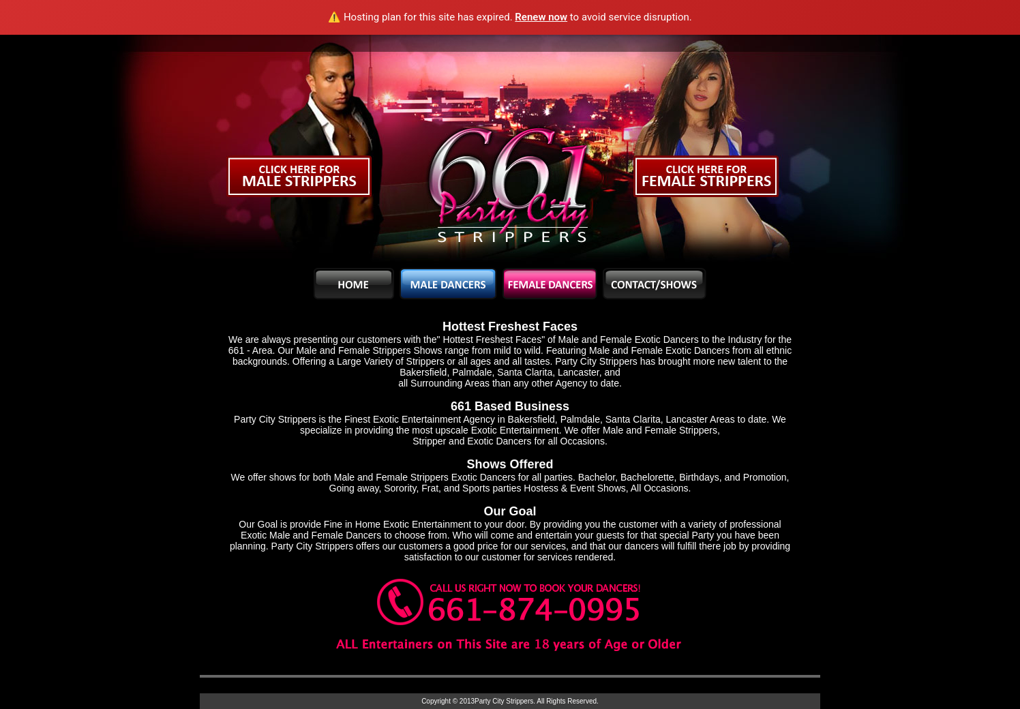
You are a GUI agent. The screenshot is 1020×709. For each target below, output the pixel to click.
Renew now (541, 17)
